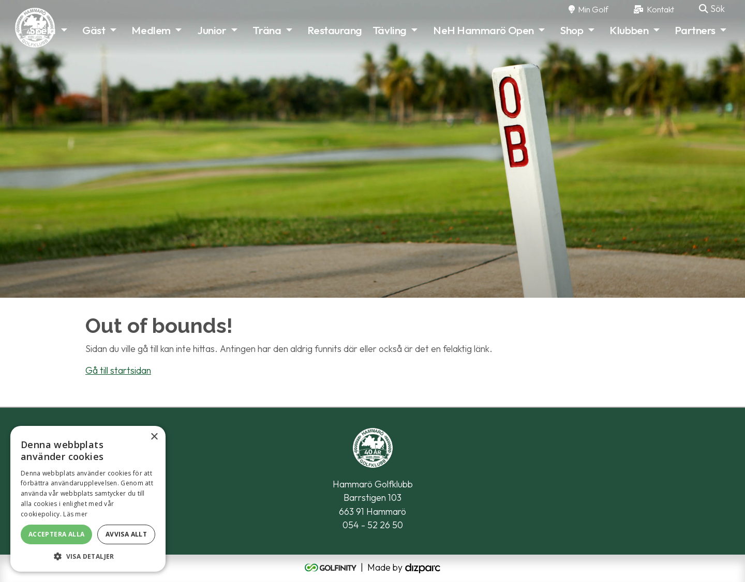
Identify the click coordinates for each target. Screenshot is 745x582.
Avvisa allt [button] (126, 534)
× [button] (154, 437)
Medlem (150, 30)
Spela (42, 30)
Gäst (93, 30)
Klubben (628, 30)
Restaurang (334, 30)
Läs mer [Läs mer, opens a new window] (75, 514)
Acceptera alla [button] (56, 534)
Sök (712, 8)
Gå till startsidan (118, 370)
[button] (88, 556)
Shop (571, 30)
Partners (695, 30)
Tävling (390, 30)
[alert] (88, 499)
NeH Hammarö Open (483, 30)
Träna (266, 30)
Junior (211, 30)
